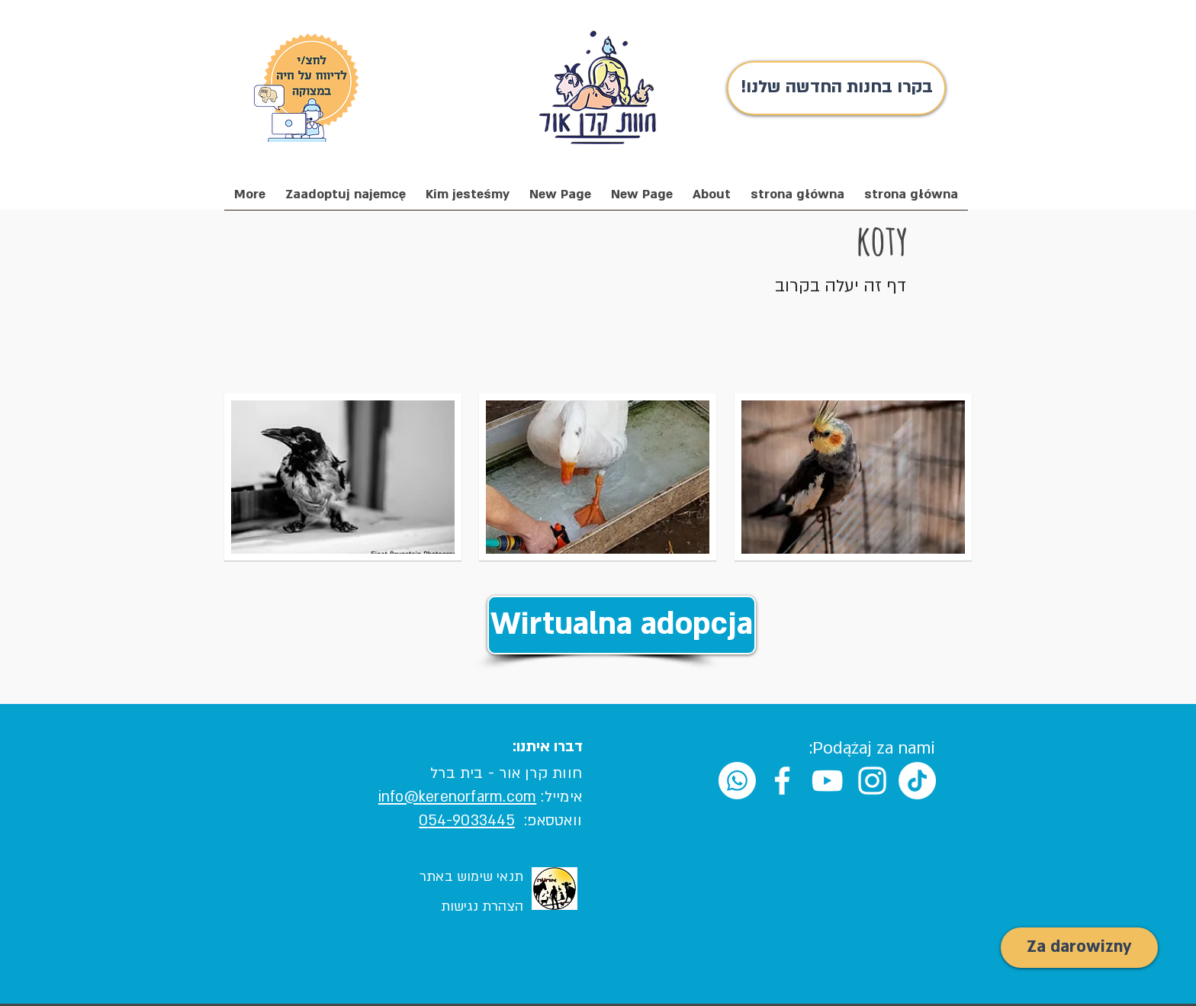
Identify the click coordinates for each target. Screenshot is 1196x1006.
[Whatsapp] (737, 780)
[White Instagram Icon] (872, 780)
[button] (467, 199)
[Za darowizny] (1079, 947)
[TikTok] (917, 780)
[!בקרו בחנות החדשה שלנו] (836, 88)
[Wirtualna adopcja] (621, 625)
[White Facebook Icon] (782, 780)
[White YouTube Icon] (827, 780)
